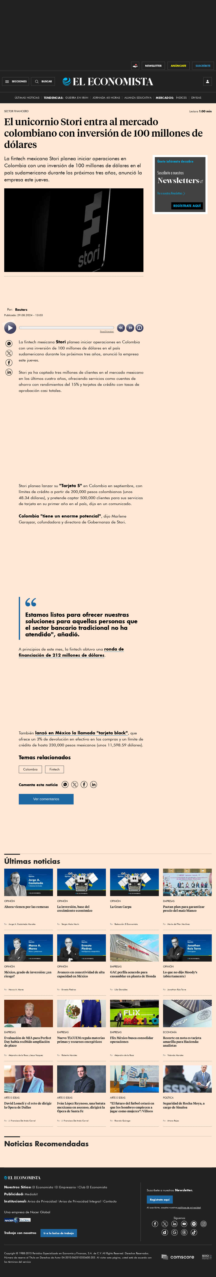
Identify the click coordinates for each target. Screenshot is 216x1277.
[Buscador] (43, 81)
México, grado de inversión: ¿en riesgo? (28, 974)
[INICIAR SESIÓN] (207, 81)
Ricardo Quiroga (122, 1120)
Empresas (168, 901)
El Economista (42, 1187)
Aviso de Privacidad (42, 1201)
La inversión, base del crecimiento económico (74, 909)
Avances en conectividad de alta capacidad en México (81, 974)
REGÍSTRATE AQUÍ (187, 206)
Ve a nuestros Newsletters (169, 193)
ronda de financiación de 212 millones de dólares (71, 652)
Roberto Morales (69, 1055)
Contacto (110, 1201)
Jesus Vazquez (36, 1055)
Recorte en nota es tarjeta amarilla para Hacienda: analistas (182, 1041)
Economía (170, 1032)
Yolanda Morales (175, 1055)
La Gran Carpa (120, 907)
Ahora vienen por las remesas (26, 907)
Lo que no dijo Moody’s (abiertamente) (180, 974)
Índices (181, 97)
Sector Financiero (16, 111)
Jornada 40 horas (106, 97)
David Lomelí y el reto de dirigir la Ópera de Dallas (28, 1105)
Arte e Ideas (11, 1097)
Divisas (196, 97)
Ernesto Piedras (69, 989)
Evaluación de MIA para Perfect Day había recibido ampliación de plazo (28, 1041)
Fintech (54, 769)
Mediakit (31, 1194)
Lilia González (121, 989)
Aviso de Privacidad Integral (80, 1201)
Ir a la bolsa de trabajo (59, 1233)
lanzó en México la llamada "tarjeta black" (81, 732)
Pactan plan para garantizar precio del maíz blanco (184, 909)
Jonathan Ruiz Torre (176, 989)
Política (168, 1097)
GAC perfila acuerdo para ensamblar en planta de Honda (133, 974)
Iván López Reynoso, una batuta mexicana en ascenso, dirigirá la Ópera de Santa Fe (81, 1107)
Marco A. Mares (16, 989)
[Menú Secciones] (15, 81)
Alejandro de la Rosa (18, 1055)
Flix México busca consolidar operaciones (132, 1040)
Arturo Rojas (173, 1120)
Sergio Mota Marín (70, 924)
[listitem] (10, 328)
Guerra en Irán (76, 97)
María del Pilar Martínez (178, 924)
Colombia (30, 769)
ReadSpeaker (107, 331)
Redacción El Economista (126, 924)
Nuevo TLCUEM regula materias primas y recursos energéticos (81, 1040)
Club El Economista (92, 1187)
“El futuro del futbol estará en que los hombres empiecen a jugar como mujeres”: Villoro (132, 1107)
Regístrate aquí (160, 1199)
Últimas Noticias (27, 97)
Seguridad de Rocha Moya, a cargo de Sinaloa (184, 1105)
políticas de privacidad (189, 1207)
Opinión (9, 901)
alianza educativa (137, 97)
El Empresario (65, 1187)
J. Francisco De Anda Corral (22, 1120)
